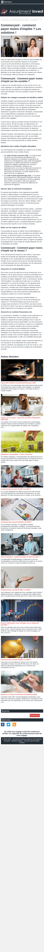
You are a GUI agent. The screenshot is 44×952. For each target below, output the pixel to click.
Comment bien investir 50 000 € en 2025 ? (16, 659)
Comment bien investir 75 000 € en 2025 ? (16, 489)
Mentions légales (17, 741)
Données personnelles (31, 741)
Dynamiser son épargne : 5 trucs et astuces (17, 454)
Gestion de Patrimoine (36, 19)
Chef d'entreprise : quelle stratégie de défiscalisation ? (21, 557)
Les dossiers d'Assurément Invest (18, 19)
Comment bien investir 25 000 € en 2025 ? (16, 590)
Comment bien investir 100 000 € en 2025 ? (16, 522)
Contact (22, 742)
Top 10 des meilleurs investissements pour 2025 (18, 383)
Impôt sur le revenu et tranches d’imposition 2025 (19, 694)
